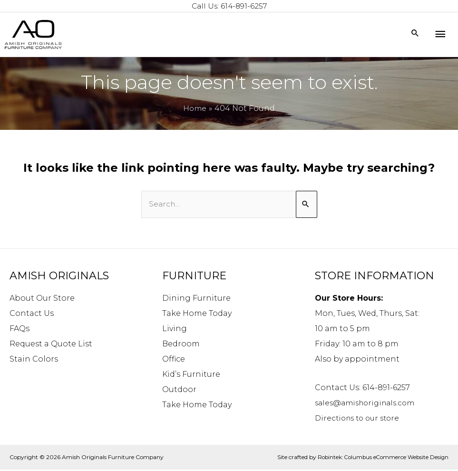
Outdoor (179, 390)
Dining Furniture (196, 299)
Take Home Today (197, 314)
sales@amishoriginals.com (368, 403)
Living (174, 329)
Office (173, 359)
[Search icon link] (415, 34)
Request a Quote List (51, 344)
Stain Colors (34, 359)
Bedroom (181, 344)
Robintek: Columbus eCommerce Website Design (380, 457)
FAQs (19, 329)
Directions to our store (360, 418)
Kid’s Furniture (191, 375)
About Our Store (42, 299)
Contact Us (32, 314)
